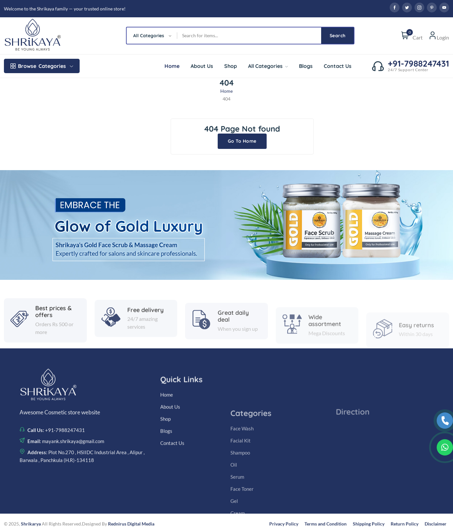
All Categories (268, 66)
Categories (41, 66)
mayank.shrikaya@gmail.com (72, 489)
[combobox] (152, 35)
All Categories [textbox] (148, 36)
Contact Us (337, 66)
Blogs (306, 66)
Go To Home (242, 141)
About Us (202, 66)
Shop (230, 66)
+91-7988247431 (64, 478)
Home (172, 66)
